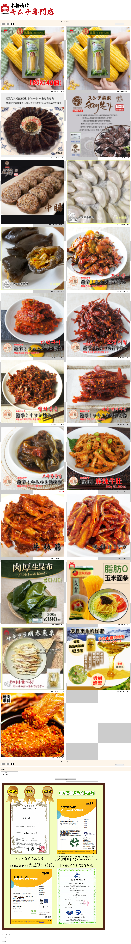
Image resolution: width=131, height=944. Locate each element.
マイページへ (4, 939)
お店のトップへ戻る (6, 934)
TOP (2, 18)
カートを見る (4, 937)
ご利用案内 (4, 941)
